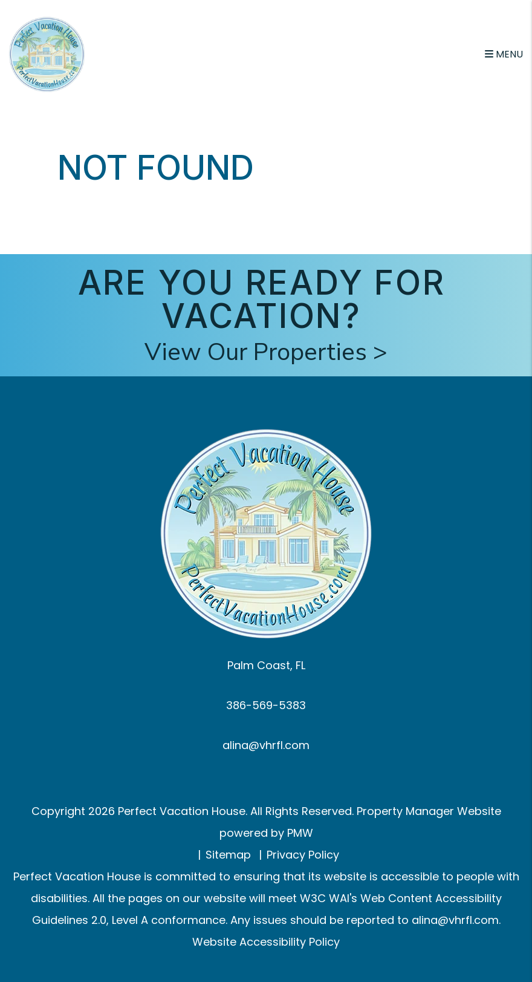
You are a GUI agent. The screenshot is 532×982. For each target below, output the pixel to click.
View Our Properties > (266, 352)
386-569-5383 (266, 705)
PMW (300, 832)
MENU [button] (504, 54)
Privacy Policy (303, 854)
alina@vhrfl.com (266, 745)
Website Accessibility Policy (266, 941)
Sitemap (228, 854)
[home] (47, 54)
